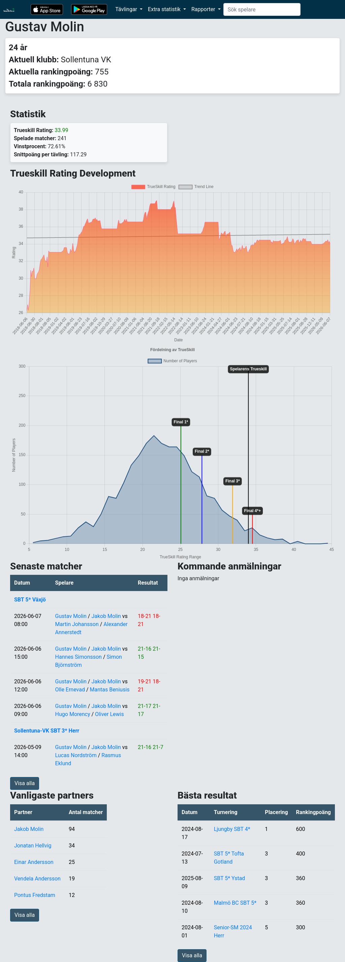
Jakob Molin (106, 616)
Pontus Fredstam (34, 895)
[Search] (262, 9)
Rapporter (204, 9)
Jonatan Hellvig (33, 845)
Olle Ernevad (70, 689)
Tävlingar (126, 9)
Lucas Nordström (76, 755)
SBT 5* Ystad (229, 878)
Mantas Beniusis (109, 689)
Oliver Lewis (109, 714)
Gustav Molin (71, 616)
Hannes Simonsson (78, 657)
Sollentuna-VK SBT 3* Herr (46, 730)
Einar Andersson (34, 862)
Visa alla (24, 783)
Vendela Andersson (37, 878)
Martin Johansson (77, 624)
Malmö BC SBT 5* (235, 903)
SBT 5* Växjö (30, 599)
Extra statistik (165, 9)
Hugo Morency (72, 714)
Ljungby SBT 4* (232, 829)
